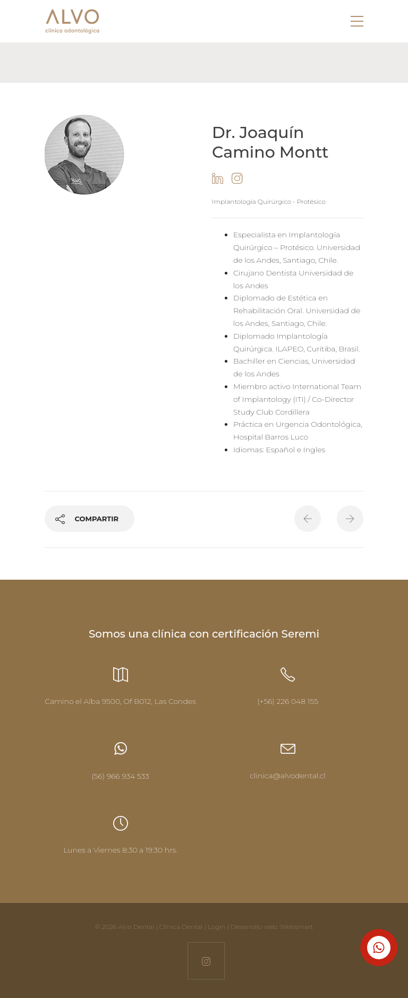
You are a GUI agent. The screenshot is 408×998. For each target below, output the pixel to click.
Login (217, 927)
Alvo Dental (136, 927)
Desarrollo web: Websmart (272, 927)
